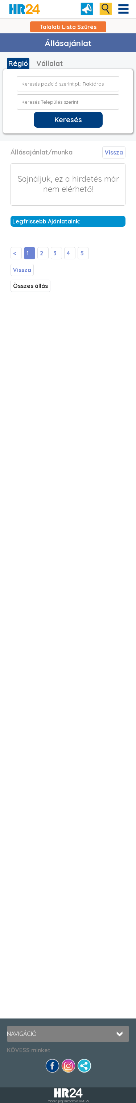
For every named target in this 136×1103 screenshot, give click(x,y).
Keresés (68, 119)
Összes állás (30, 285)
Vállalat (49, 63)
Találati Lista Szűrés (68, 26)
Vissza (114, 152)
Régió (18, 63)
